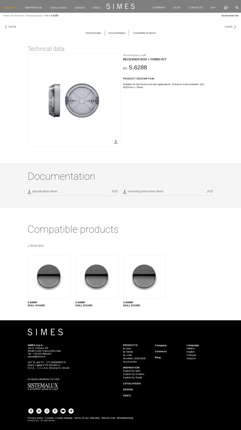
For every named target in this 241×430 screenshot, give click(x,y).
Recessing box (34, 15)
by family (128, 351)
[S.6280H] (49, 276)
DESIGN (80, 7)
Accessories (17, 15)
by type (127, 348)
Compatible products (144, 32)
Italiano (191, 348)
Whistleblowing (125, 417)
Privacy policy (35, 417)
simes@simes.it (36, 356)
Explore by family (132, 377)
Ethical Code (108, 417)
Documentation (116, 32)
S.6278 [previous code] (10, 26)
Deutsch (191, 358)
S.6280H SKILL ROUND (36, 304)
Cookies (49, 417)
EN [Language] (213, 7)
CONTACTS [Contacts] (196, 7)
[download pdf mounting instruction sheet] (168, 192)
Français (191, 355)
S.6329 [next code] (230, 26)
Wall (46, 15)
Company (161, 345)
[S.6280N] (96, 276)
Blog (158, 357)
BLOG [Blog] (177, 7)
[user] (226, 8)
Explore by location (133, 374)
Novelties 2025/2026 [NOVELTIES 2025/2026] (134, 358)
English (191, 351)
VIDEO (97, 7)
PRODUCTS (10, 7)
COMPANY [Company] (158, 7)
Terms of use (81, 417)
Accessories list (230, 15)
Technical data (93, 32)
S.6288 (54, 15)
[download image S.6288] (115, 141)
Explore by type (131, 370)
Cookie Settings (64, 417)
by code (127, 355)
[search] (237, 7)
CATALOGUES (58, 7)
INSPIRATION (33, 7)
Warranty (95, 417)
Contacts (161, 351)
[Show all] (120, 246)
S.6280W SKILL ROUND (131, 304)
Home (6, 15)
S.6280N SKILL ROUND (84, 304)
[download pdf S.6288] (73, 192)
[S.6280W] (144, 276)
